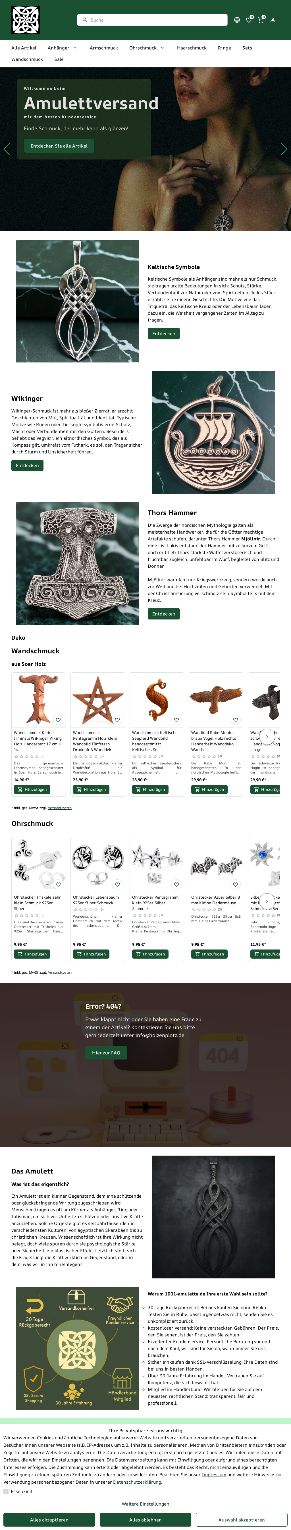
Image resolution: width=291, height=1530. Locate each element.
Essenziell (21, 1491)
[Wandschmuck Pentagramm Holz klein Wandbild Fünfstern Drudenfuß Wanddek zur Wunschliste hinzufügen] (117, 720)
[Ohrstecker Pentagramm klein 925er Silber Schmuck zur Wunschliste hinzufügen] (176, 884)
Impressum (214, 1474)
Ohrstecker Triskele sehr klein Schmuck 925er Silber (37, 902)
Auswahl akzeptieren (242, 1520)
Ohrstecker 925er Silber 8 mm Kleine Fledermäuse (215, 899)
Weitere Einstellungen (145, 1504)
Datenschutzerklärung (137, 1482)
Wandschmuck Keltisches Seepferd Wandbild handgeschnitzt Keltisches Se (156, 741)
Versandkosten (60, 808)
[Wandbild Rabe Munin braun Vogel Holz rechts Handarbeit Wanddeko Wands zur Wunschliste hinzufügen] (235, 720)
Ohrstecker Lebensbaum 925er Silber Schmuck (96, 899)
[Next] (267, 737)
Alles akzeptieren (49, 1520)
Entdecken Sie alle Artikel (59, 146)
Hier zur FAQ (106, 1053)
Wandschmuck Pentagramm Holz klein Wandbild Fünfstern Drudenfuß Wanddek (95, 741)
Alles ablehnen (145, 1520)
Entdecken (163, 333)
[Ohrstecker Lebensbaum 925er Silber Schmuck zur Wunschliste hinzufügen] (117, 884)
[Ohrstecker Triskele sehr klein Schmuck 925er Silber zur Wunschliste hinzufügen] (58, 884)
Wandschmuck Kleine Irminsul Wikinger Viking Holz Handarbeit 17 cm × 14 (38, 741)
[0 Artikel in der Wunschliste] (249, 20)
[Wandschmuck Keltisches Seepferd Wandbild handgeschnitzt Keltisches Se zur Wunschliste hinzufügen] (176, 720)
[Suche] (157, 19)
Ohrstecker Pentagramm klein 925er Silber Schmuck (155, 902)
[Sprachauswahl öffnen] (237, 20)
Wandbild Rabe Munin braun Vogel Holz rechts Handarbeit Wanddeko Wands (213, 741)
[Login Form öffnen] (272, 20)
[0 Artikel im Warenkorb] (261, 20)
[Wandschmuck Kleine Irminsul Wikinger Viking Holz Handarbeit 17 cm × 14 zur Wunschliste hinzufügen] (58, 720)
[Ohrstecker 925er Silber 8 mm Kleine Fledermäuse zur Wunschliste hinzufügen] (235, 884)
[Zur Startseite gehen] (38, 20)
